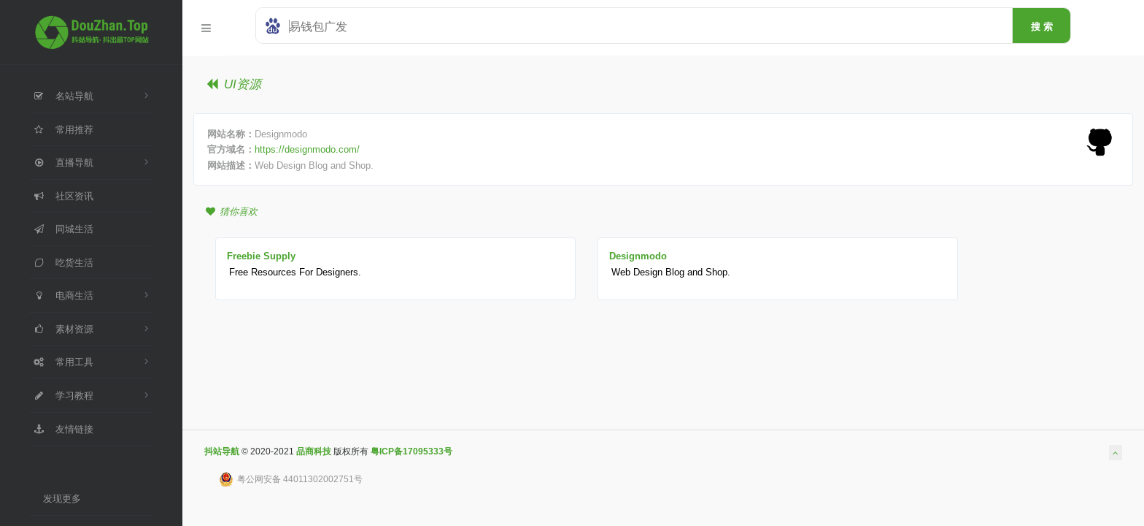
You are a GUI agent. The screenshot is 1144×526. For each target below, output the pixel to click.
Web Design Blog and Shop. (670, 272)
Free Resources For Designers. (295, 272)
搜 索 (1042, 26)
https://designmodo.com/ (307, 149)
